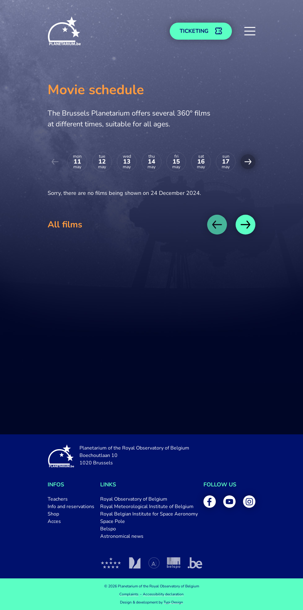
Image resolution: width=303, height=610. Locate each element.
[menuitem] (71, 499)
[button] (249, 31)
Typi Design (173, 602)
